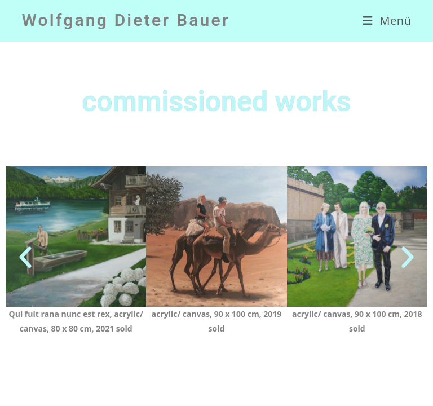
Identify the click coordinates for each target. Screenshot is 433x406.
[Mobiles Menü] (387, 21)
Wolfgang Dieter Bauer (125, 20)
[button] (25, 258)
